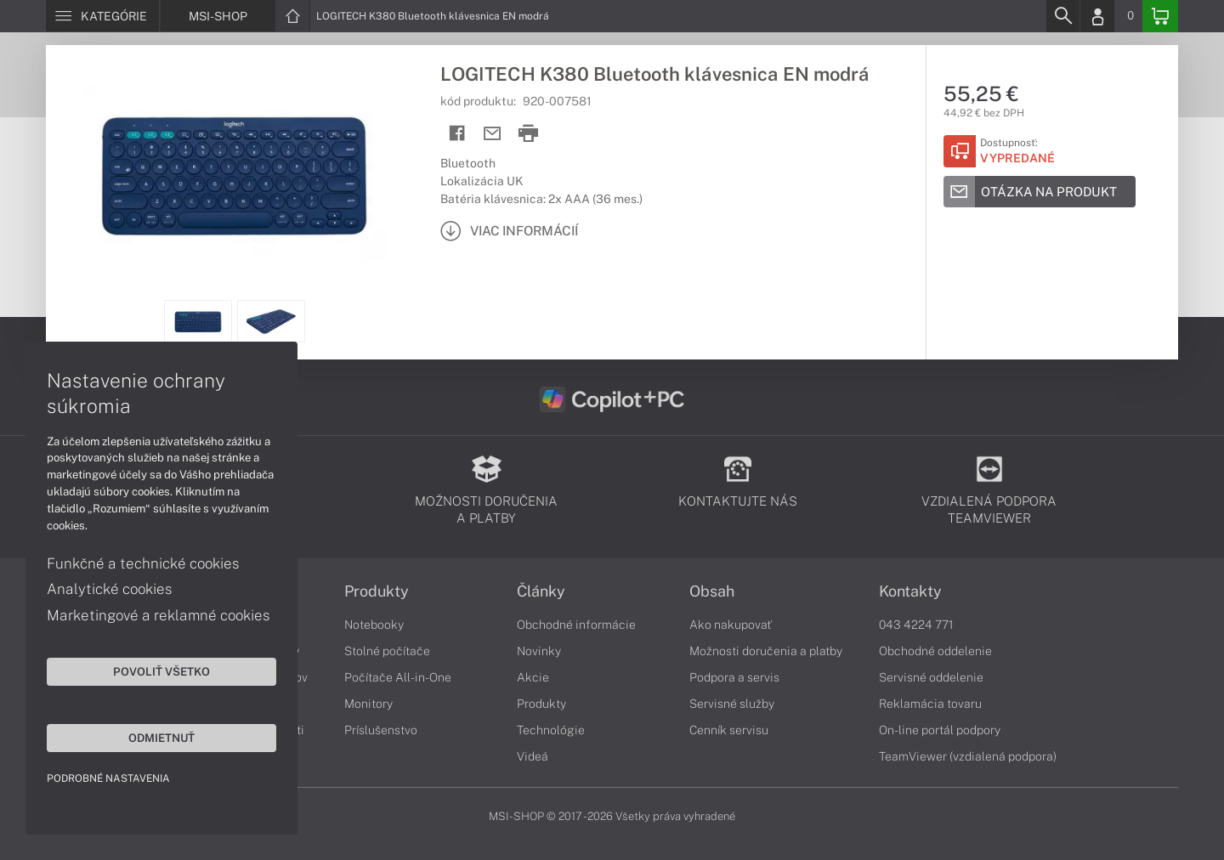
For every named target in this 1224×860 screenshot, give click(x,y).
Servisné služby (731, 703)
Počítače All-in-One (397, 677)
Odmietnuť (161, 737)
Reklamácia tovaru (930, 703)
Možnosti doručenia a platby (765, 651)
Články (541, 591)
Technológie (551, 730)
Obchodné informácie (576, 624)
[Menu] (102, 16)
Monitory (368, 703)
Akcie (533, 677)
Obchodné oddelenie (935, 651)
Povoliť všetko (161, 671)
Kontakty (910, 591)
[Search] (1063, 16)
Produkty (376, 591)
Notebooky (374, 624)
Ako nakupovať (730, 624)
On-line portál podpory (939, 730)
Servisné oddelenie (931, 677)
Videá (532, 756)
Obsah (711, 591)
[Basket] (1160, 16)
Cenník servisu (728, 730)
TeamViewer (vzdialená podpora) (968, 756)
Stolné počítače (387, 651)
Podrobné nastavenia (108, 778)
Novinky (539, 651)
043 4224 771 (916, 624)
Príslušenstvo (380, 730)
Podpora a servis (734, 677)
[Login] (1097, 16)
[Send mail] (492, 133)
